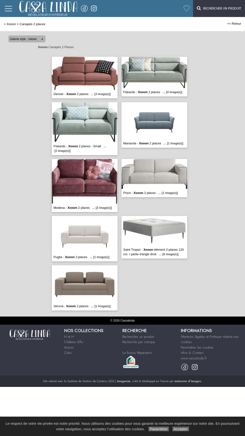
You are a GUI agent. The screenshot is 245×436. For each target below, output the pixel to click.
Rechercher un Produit (219, 8)
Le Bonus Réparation (137, 352)
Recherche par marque (138, 342)
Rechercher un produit (138, 336)
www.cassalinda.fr (194, 358)
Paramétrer (159, 429)
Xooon (11, 24)
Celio (68, 352)
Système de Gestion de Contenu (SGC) (98, 381)
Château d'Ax (73, 342)
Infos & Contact (192, 352)
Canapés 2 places (33, 24)
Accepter (181, 429)
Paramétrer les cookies (197, 347)
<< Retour (234, 23)
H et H (69, 336)
